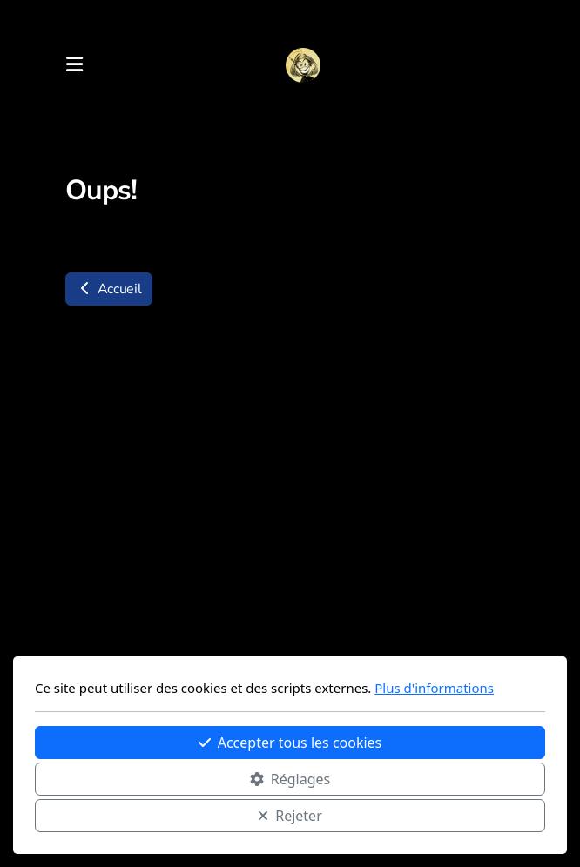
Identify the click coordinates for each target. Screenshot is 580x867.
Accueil (109, 289)
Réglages (290, 779)
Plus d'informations (434, 687)
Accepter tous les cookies (290, 742)
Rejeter (290, 815)
